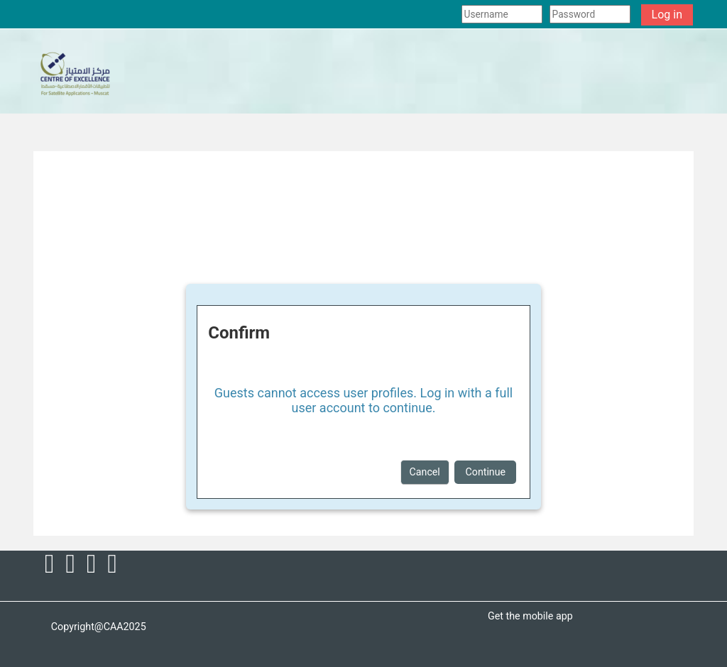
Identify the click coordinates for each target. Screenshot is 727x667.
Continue (485, 472)
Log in (667, 14)
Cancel (425, 472)
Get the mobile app (530, 616)
